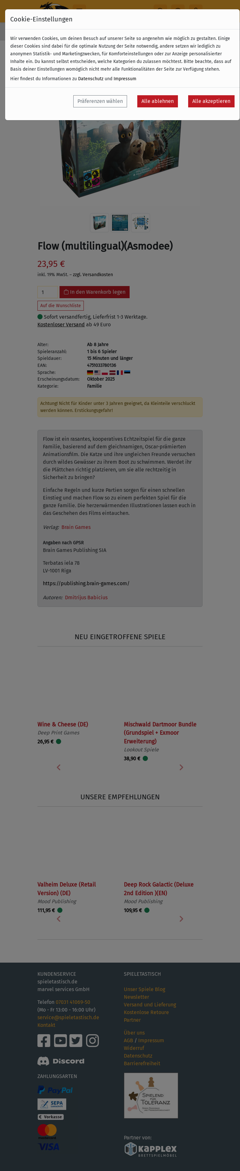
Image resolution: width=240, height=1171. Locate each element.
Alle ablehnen (157, 101)
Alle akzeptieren (211, 101)
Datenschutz (90, 78)
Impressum (125, 78)
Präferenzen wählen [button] (100, 101)
